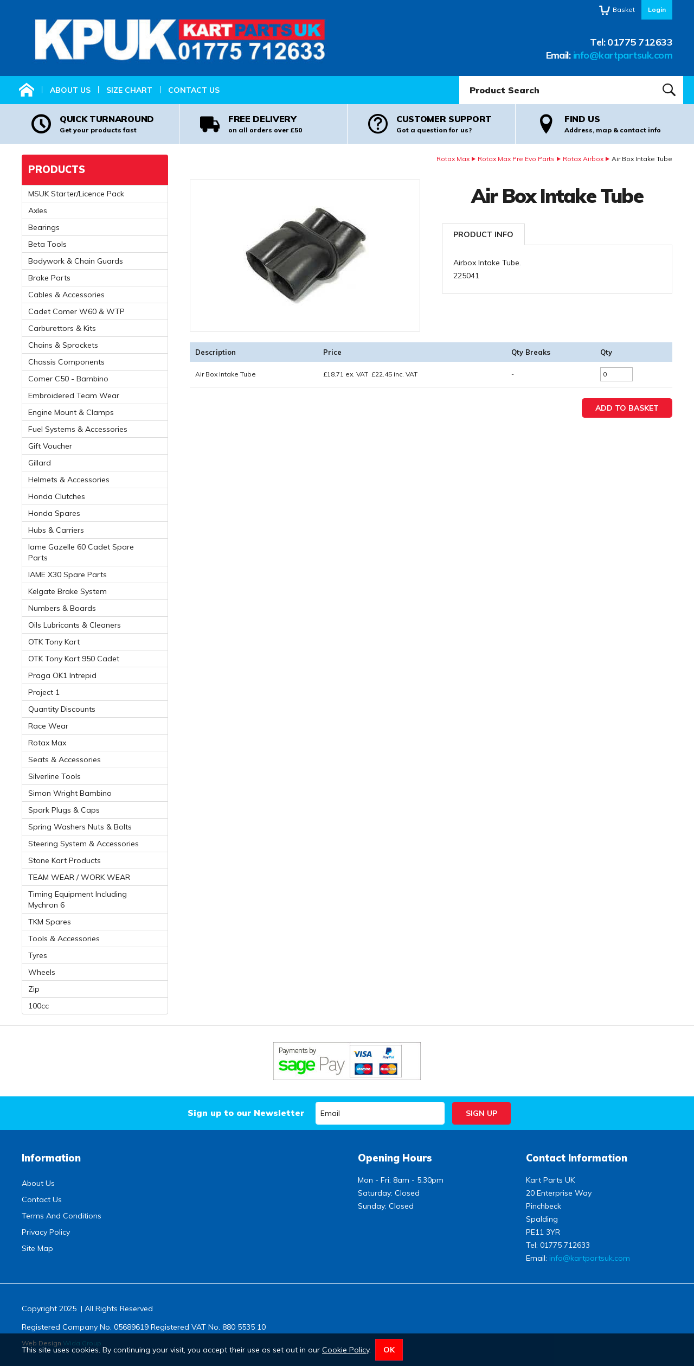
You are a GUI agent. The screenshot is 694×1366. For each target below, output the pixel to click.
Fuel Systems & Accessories (77, 429)
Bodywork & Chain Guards (75, 261)
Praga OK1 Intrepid (62, 675)
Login (657, 9)
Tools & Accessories (64, 938)
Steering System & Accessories (83, 843)
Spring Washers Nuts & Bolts (80, 827)
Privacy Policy (46, 1232)
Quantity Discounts (61, 709)
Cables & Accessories (66, 294)
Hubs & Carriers (56, 530)
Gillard (39, 463)
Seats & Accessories (64, 759)
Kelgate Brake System (67, 591)
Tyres (37, 955)
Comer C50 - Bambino (68, 379)
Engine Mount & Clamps (71, 412)
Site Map (37, 1248)
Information (51, 1158)
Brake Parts (49, 278)
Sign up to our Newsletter (246, 1112)
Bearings (44, 227)
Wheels (41, 972)
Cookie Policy (345, 1350)
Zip (34, 989)
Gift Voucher (50, 446)
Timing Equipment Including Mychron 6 (77, 899)
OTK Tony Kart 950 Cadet (73, 658)
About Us (70, 90)
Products (56, 169)
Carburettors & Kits (62, 328)
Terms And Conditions (61, 1216)
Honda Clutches (56, 496)
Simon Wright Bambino (70, 793)
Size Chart (129, 90)
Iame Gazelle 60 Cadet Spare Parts (81, 552)
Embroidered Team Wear (73, 395)
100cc (38, 1006)
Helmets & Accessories (69, 479)
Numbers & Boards (62, 608)
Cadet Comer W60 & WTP (76, 311)
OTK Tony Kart (54, 642)
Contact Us (194, 90)
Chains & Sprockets (63, 345)
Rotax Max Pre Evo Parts (516, 159)
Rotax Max (453, 159)
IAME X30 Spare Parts (67, 574)
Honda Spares (54, 513)
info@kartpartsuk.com (622, 55)
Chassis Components (66, 362)
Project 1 (44, 692)
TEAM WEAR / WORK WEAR (79, 877)
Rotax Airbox (583, 159)
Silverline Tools (54, 776)
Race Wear (48, 726)
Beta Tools (47, 244)
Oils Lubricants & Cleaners (74, 625)
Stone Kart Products (64, 860)
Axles (37, 210)
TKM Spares (49, 922)
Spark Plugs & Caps (64, 810)
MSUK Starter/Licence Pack (76, 194)
